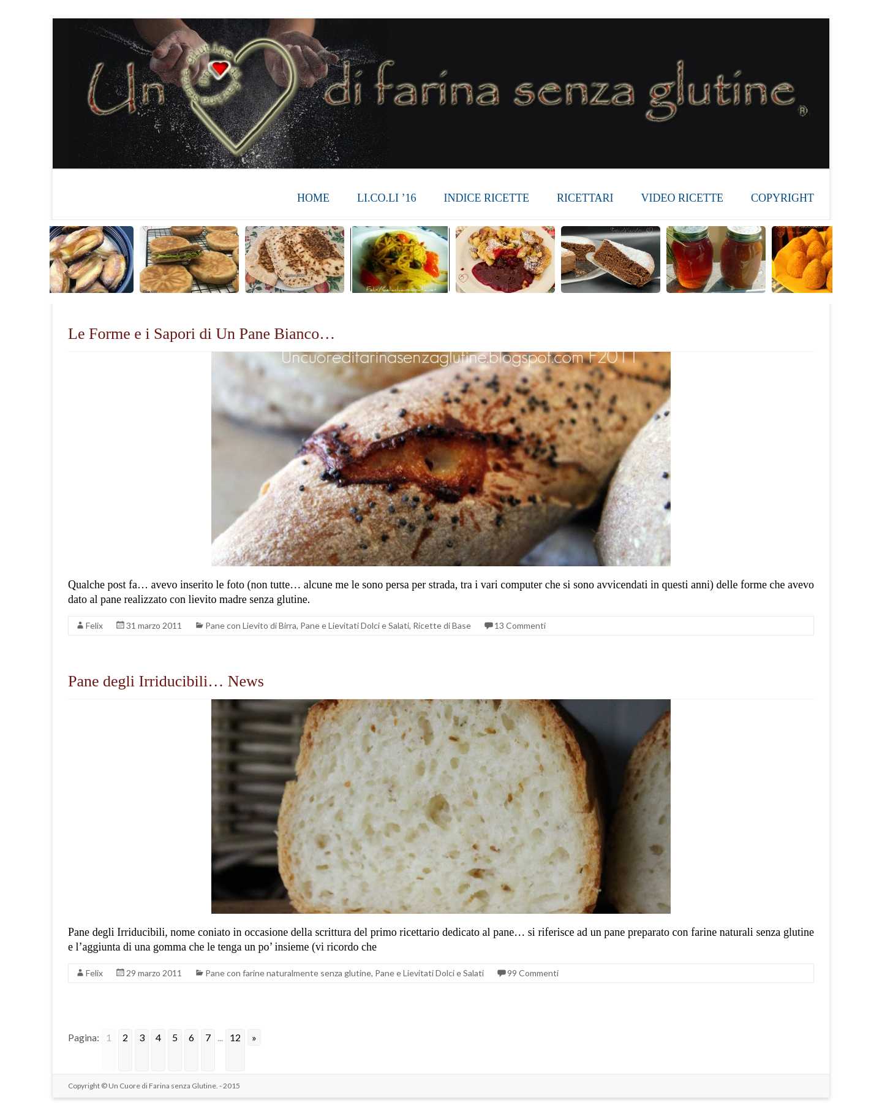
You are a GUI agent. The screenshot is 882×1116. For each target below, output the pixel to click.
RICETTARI (585, 198)
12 (235, 1037)
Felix (94, 625)
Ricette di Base (442, 625)
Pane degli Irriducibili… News (166, 681)
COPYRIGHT (782, 198)
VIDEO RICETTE (682, 198)
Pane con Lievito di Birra (250, 625)
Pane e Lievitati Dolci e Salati (354, 625)
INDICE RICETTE (486, 198)
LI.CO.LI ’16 (386, 198)
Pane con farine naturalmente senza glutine (288, 973)
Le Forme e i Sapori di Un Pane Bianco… (201, 334)
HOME (313, 198)
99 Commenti (533, 973)
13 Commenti (520, 625)
